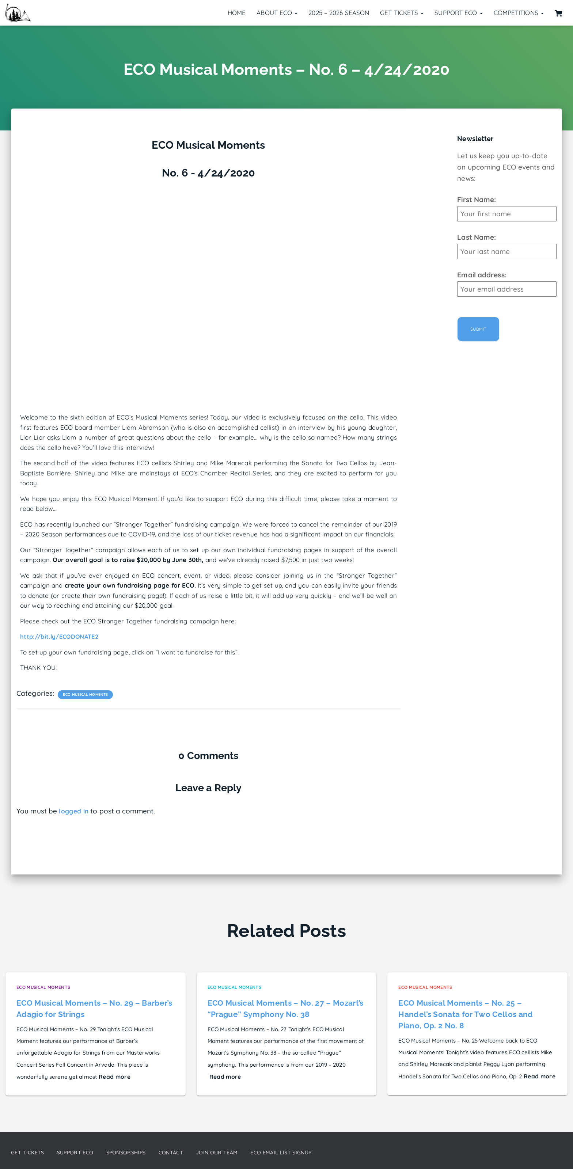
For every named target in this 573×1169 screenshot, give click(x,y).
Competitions (519, 12)
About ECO (277, 12)
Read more (113, 1075)
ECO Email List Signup (313, 1152)
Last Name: (476, 237)
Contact (190, 1152)
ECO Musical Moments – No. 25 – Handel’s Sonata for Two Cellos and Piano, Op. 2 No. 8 (465, 1013)
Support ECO (458, 12)
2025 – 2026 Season (338, 12)
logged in (74, 810)
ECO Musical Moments (84, 694)
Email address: (481, 274)
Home (237, 12)
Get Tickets (402, 12)
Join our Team (241, 1152)
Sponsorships (140, 1152)
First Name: (476, 199)
